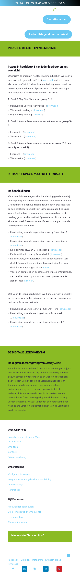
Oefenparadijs (15, 484)
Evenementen (15, 517)
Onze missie (14, 441)
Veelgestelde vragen (19, 474)
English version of (24, 437)
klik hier (28, 280)
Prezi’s (39, 114)
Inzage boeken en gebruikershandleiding (29, 479)
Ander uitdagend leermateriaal (48, 34)
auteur (46, 267)
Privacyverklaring (17, 457)
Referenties (14, 489)
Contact (12, 452)
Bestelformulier (57, 19)
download (47, 80)
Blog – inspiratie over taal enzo (24, 511)
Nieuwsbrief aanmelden (21, 506)
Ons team (13, 446)
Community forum (17, 522)
